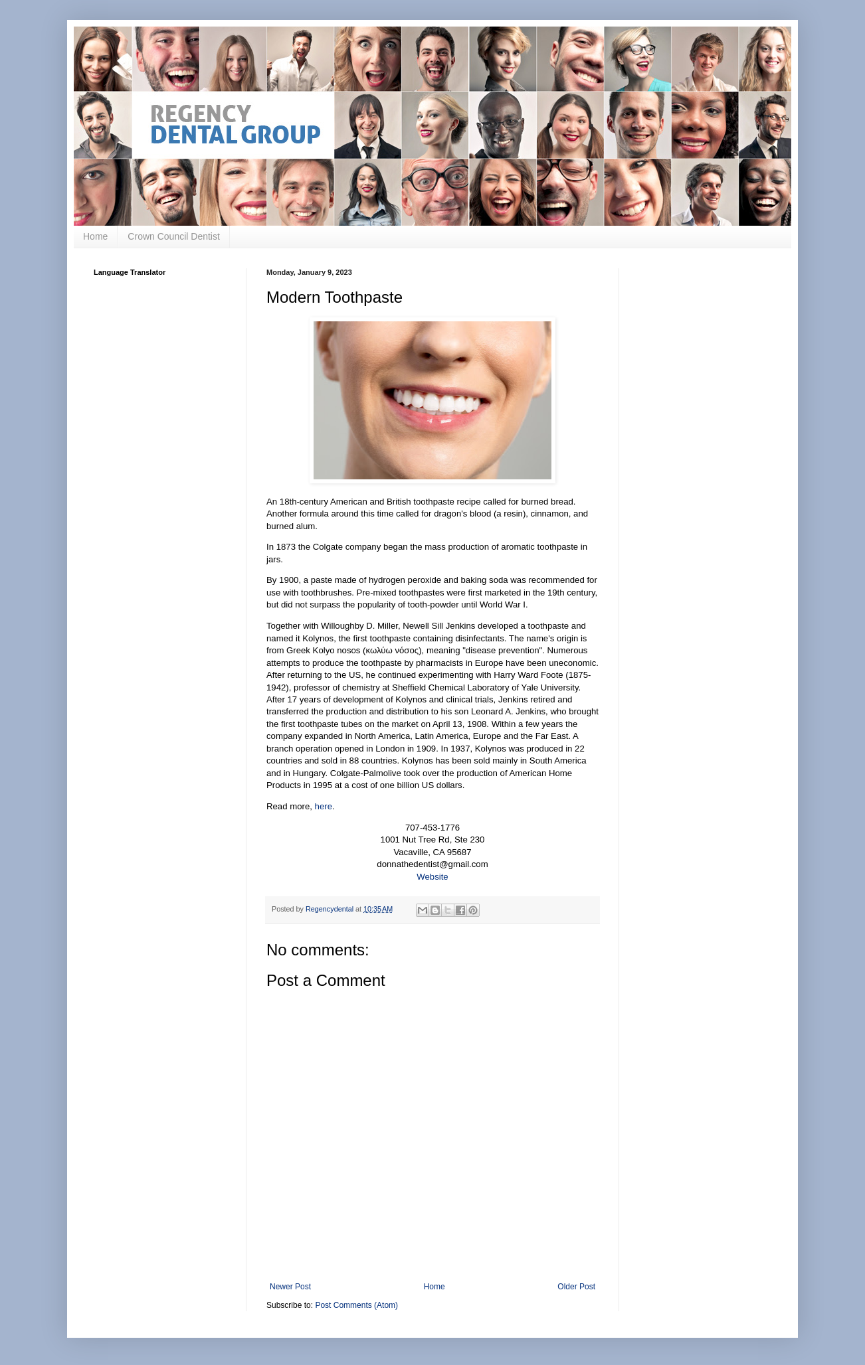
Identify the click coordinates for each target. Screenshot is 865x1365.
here (323, 806)
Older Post (576, 1286)
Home (95, 236)
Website (432, 877)
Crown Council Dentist (174, 236)
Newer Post (290, 1286)
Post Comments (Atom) (356, 1305)
